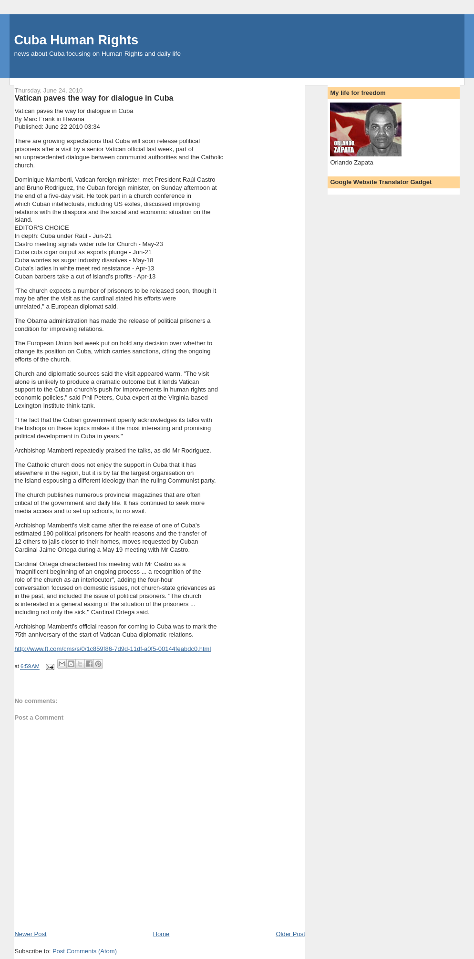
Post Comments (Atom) (84, 951)
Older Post (290, 934)
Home (161, 934)
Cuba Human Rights (76, 39)
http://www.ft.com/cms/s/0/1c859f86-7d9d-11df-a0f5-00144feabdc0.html (112, 648)
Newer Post (30, 934)
